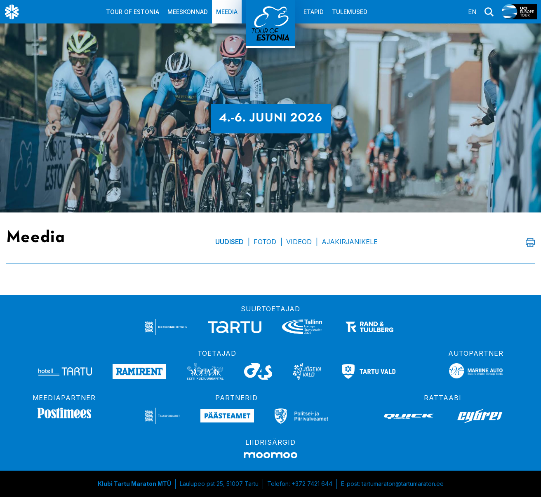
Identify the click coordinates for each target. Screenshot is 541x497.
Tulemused (349, 11)
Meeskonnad (187, 11)
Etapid (313, 11)
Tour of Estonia (132, 11)
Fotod (265, 242)
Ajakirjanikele (350, 242)
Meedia (227, 11)
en (472, 12)
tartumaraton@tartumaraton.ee (403, 483)
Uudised (229, 242)
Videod (299, 242)
